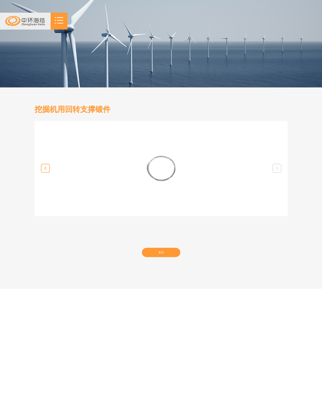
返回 (161, 252)
